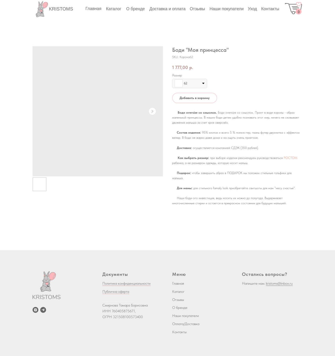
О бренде (179, 307)
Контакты (179, 332)
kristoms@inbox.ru (279, 283)
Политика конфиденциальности (126, 283)
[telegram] (43, 310)
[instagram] (35, 310)
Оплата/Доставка (185, 324)
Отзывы (178, 299)
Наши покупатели (185, 315)
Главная (178, 283)
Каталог (178, 291)
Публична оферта (115, 291)
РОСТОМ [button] (290, 158)
